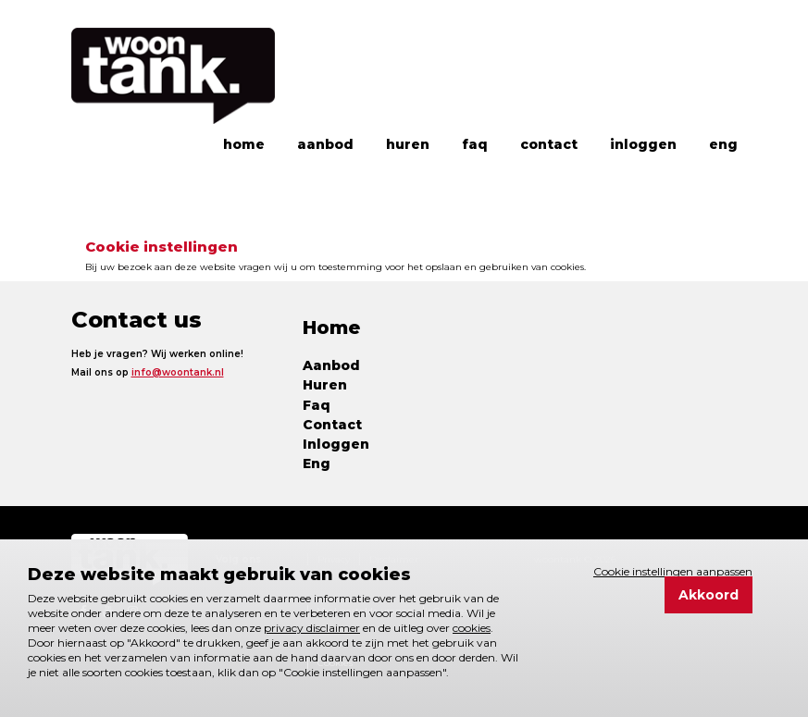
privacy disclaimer (312, 628)
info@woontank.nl (177, 372)
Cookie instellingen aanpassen (672, 571)
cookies (472, 628)
